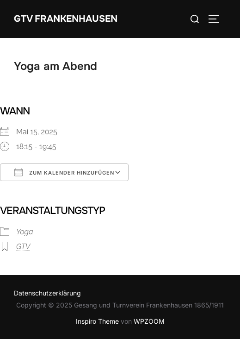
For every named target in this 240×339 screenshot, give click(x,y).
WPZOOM (149, 321)
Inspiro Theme (97, 321)
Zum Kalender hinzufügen (64, 172)
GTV (23, 246)
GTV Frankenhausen (65, 19)
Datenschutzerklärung (47, 293)
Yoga (24, 231)
